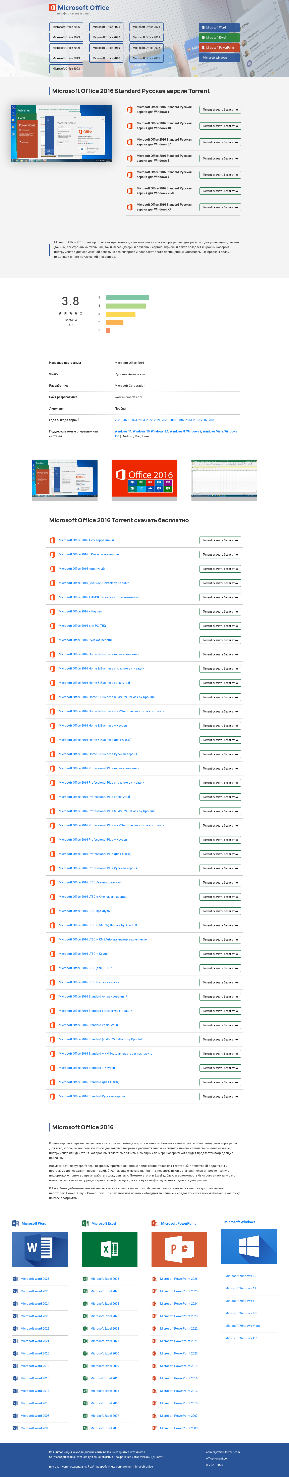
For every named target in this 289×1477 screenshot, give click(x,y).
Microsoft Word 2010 (35, 1403)
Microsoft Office (79, 7)
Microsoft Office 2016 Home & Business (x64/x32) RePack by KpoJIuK (107, 697)
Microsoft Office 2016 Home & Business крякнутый (94, 683)
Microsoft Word (214, 27)
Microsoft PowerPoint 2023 (178, 1316)
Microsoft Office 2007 (146, 58)
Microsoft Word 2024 (35, 1303)
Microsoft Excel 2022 (105, 1328)
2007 (204, 420)
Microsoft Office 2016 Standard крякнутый (88, 1025)
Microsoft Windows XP (241, 1338)
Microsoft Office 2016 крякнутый (82, 568)
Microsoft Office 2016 (146, 47)
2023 (141, 420)
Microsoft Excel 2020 (105, 1353)
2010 (196, 420)
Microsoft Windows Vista (242, 1326)
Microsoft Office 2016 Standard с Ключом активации (95, 1011)
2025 (126, 420)
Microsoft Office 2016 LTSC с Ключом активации (93, 896)
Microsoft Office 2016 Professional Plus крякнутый (94, 797)
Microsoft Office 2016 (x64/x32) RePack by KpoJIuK (94, 583)
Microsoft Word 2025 (35, 1291)
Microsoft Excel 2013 (105, 1391)
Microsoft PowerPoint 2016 (178, 1378)
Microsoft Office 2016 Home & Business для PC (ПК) (95, 740)
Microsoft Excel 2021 (105, 1341)
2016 (180, 420)
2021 (157, 420)
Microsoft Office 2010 (106, 58)
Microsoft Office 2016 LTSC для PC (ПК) (86, 968)
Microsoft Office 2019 (106, 47)
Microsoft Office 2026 (66, 27)
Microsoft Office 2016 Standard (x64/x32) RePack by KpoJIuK (101, 1039)
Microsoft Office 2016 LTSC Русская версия (89, 982)
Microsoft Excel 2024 (105, 1303)
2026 (118, 420)
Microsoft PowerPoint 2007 (178, 1416)
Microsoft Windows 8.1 (241, 1313)
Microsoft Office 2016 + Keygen (80, 611)
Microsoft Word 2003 (35, 1428)
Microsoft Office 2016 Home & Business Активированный (99, 654)
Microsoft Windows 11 (240, 1288)
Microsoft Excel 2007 (105, 1416)
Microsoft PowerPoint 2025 (178, 1291)
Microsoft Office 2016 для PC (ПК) (82, 626)
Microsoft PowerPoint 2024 (178, 1303)
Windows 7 (193, 431)
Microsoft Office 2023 (66, 37)
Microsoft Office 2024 (146, 27)
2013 (188, 420)
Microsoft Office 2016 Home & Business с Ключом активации (101, 668)
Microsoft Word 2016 (35, 1378)
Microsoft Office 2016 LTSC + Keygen (84, 954)
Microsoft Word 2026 (35, 1279)
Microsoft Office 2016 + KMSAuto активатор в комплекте (99, 597)
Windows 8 (177, 431)
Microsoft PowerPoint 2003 (178, 1428)
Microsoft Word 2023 (35, 1316)
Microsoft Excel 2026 (105, 1279)
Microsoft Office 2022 (106, 37)
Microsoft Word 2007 (35, 1416)
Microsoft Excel (214, 37)
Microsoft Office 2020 (66, 47)
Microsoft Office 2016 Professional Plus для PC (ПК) (95, 854)
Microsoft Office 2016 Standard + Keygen (87, 1068)
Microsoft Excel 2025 (105, 1291)
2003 (212, 420)
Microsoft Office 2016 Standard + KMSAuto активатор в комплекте (105, 1053)
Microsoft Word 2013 (35, 1391)
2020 (165, 420)
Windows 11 (123, 431)
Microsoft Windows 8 (239, 1301)
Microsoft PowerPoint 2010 (178, 1403)
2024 (133, 420)
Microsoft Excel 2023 (105, 1316)
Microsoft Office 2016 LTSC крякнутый (85, 911)
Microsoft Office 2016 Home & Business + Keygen (93, 725)
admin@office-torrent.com (223, 1452)
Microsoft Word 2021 (35, 1341)
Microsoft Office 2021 (146, 37)
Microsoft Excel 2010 (105, 1403)
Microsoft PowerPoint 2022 (178, 1328)
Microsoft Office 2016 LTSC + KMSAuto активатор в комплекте (103, 939)
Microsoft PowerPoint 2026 (178, 1279)
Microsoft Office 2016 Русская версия (85, 640)
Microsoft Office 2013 (66, 58)
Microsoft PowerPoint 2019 (178, 1366)
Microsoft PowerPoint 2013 (178, 1391)
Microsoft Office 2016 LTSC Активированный (90, 882)
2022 (149, 420)
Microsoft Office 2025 (106, 27)
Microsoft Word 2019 (35, 1366)
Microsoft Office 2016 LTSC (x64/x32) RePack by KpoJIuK (98, 925)
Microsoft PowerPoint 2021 (178, 1341)
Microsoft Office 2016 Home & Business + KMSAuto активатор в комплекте (111, 711)
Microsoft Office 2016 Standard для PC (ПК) (89, 1082)
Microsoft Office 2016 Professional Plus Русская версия (98, 868)
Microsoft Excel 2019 (105, 1366)
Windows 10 (141, 431)
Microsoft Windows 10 (240, 1276)
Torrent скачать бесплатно (220, 109)
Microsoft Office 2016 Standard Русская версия (92, 1096)
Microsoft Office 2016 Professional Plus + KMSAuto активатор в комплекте (111, 825)
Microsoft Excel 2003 (105, 1428)
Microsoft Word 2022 (35, 1328)
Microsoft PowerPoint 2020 (178, 1353)
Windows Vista (213, 431)
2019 (173, 420)
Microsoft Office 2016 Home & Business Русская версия (98, 754)
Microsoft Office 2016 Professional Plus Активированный (99, 768)
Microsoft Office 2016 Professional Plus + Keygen (93, 839)
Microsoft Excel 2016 (105, 1378)
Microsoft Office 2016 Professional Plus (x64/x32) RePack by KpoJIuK (107, 811)
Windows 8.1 (159, 431)
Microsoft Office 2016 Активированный (86, 540)
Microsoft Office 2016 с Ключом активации (89, 554)
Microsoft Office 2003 (66, 68)
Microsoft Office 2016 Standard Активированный (93, 996)
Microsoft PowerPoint (218, 47)
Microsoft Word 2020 (35, 1353)
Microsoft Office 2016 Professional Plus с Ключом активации (101, 782)
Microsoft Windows (214, 57)
